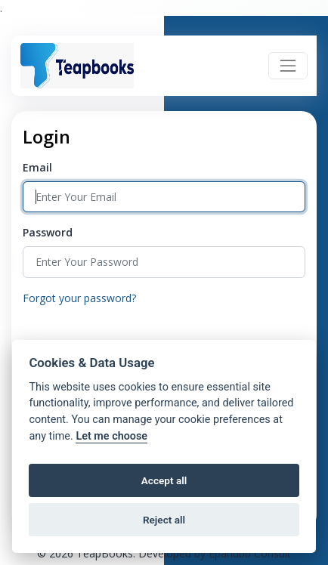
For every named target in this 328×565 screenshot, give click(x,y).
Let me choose (111, 436)
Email (37, 167)
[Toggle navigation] (288, 65)
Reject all (164, 520)
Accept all (164, 480)
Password (48, 232)
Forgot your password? (79, 298)
